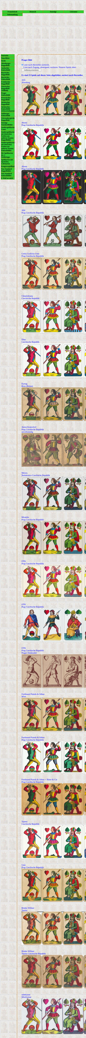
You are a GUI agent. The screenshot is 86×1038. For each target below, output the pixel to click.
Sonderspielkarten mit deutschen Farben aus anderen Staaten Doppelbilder (8, 136)
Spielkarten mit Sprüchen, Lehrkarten (7, 162)
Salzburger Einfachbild (5, 114)
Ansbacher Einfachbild (5, 69)
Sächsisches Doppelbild (5, 103)
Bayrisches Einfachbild (5, 78)
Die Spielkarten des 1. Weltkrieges (7, 155)
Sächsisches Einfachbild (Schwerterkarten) (8, 109)
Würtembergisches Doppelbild (8, 119)
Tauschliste (5, 58)
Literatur (73, 12)
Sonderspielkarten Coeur (8, 128)
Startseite (4, 55)
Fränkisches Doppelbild (5, 83)
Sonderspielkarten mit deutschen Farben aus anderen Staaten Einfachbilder (8, 146)
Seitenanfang (12, 15)
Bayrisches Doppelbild (5, 74)
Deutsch (33, 12)
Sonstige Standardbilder (7, 124)
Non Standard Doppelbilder (6, 170)
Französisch (12, 12)
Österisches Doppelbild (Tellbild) (5, 88)
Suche (3, 61)
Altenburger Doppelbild (5, 64)
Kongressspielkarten (8, 166)
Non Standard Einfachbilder (6, 174)
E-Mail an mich (7, 178)
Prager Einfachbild (5, 94)
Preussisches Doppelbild (6, 99)
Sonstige (53, 12)
